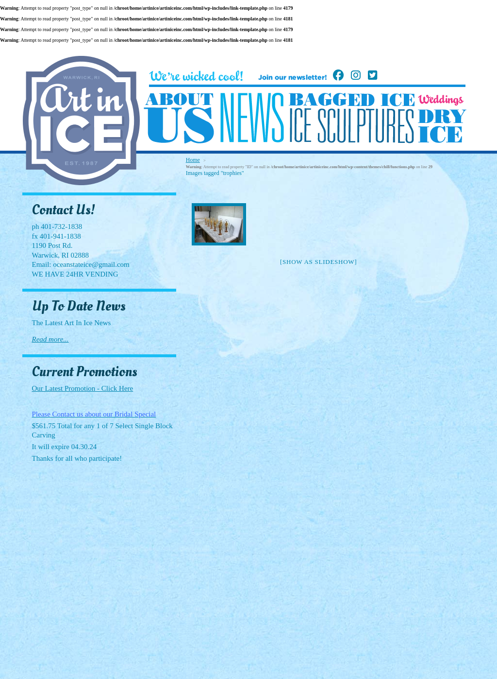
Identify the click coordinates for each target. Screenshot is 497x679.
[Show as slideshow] (318, 261)
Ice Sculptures (351, 125)
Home (193, 160)
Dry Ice (442, 126)
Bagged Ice (351, 99)
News (251, 117)
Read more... (50, 339)
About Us (179, 118)
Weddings (440, 100)
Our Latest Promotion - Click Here (82, 388)
